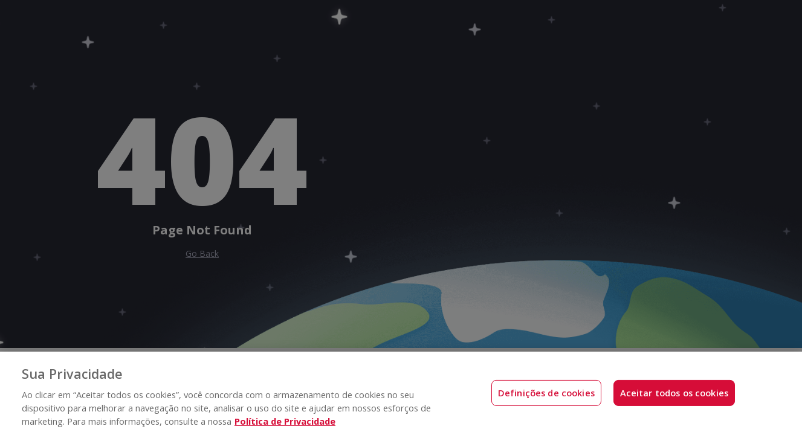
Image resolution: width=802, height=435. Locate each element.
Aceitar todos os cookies (674, 393)
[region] (401, 393)
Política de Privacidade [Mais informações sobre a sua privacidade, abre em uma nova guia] (284, 421)
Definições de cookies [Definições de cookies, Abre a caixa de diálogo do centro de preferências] (546, 393)
